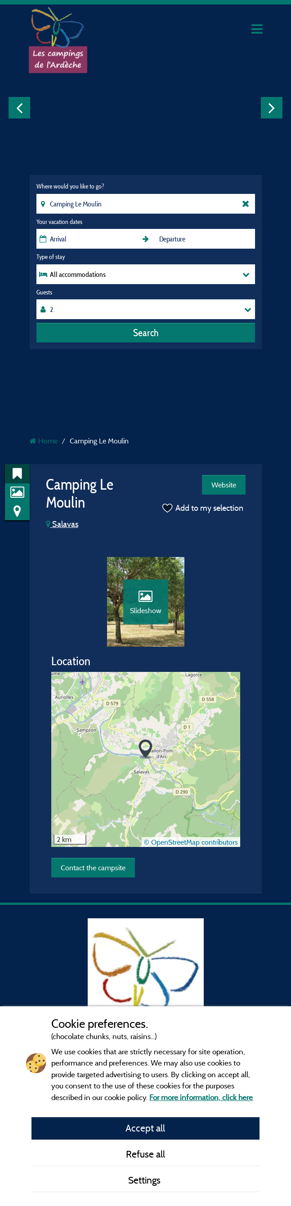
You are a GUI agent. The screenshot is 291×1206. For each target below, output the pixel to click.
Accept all (145, 1128)
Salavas (62, 524)
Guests (44, 292)
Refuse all (145, 1154)
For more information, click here (201, 1097)
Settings (145, 1180)
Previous (19, 107)
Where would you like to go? (70, 186)
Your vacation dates (59, 222)
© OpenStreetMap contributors (191, 842)
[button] (145, 749)
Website (223, 484)
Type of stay (50, 257)
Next (271, 107)
